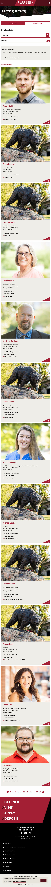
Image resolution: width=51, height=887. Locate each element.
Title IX (36, 876)
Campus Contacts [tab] (37, 23)
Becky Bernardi (9, 164)
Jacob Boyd (7, 765)
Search (5, 35)
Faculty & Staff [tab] (13, 23)
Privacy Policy (22, 876)
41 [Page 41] (40, 792)
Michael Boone (9, 522)
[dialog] (25, 880)
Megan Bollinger (9, 462)
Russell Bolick (9, 401)
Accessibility (30, 876)
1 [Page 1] (10, 792)
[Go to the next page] (43, 792)
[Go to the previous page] (8, 792)
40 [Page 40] (37, 792)
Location (25, 41)
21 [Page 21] (24, 792)
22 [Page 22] (27, 792)
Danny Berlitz (8, 105)
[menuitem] (25, 802)
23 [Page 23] (30, 792)
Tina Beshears (9, 222)
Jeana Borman (9, 583)
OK (43, 880)
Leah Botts (7, 704)
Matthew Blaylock (10, 341)
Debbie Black (8, 280)
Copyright (15, 876)
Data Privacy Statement (19, 881)
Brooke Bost (8, 643)
